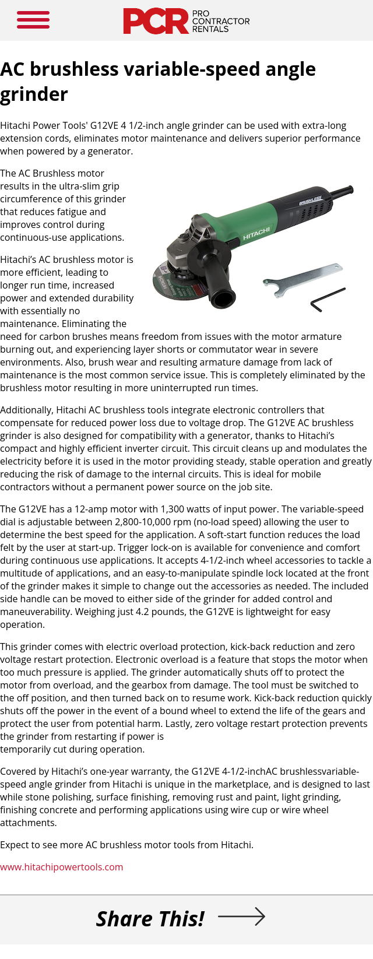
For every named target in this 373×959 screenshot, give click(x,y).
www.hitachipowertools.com (62, 866)
